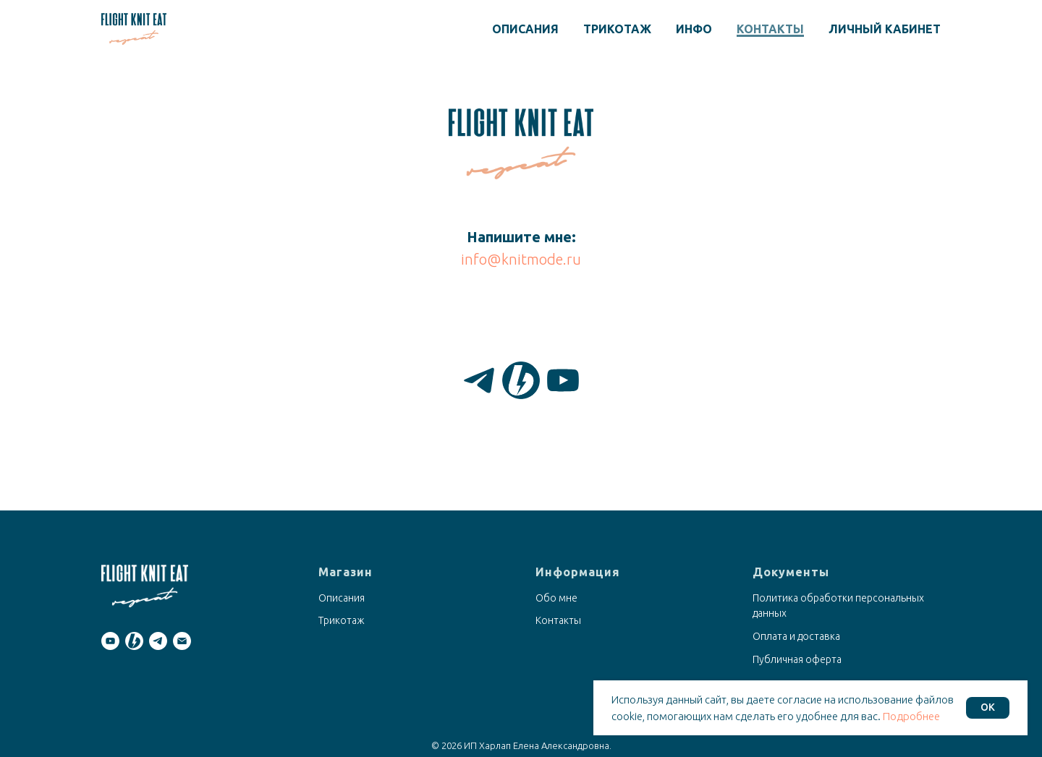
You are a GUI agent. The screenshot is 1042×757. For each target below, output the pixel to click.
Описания (525, 28)
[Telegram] (479, 380)
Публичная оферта (797, 659)
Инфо (694, 28)
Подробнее (911, 716)
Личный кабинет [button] (885, 28)
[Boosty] (521, 380)
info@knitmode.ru (521, 259)
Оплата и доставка (796, 636)
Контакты (770, 28)
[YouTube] (563, 380)
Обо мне (556, 598)
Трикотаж (617, 28)
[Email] (182, 641)
